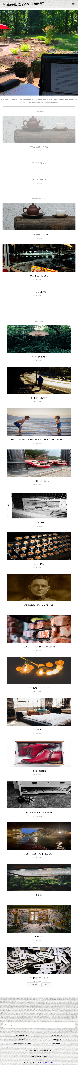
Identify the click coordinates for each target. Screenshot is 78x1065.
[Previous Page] (33, 984)
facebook (57, 1043)
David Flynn (40, 151)
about (21, 1040)
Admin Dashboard (39, 1056)
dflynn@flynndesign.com (21, 1043)
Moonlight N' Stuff (47, 1062)
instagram (57, 1040)
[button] (73, 4)
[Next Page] (46, 984)
